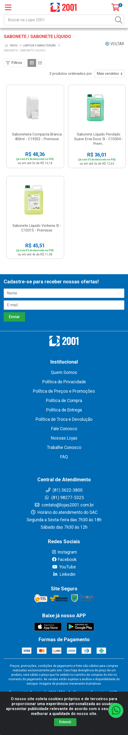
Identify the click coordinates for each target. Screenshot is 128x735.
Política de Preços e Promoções (64, 391)
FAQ (64, 456)
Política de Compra (64, 400)
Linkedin (64, 574)
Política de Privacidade (64, 381)
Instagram (64, 552)
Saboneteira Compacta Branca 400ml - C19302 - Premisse (37, 136)
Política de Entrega (64, 409)
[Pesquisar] (119, 20)
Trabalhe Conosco (64, 447)
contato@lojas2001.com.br (64, 505)
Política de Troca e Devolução (64, 419)
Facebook (64, 559)
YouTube (64, 566)
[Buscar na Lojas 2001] (59, 20)
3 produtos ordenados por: (71, 73)
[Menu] (8, 7)
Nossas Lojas (64, 438)
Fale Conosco (64, 428)
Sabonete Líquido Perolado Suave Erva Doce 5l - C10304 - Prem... (98, 139)
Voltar (114, 43)
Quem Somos (64, 372)
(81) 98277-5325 (64, 497)
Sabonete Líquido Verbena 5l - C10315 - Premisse (37, 227)
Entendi (65, 722)
